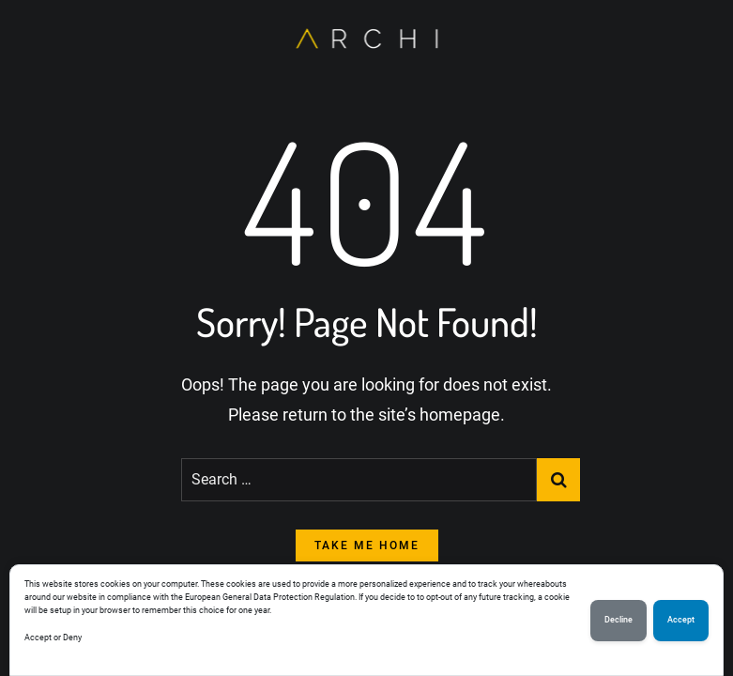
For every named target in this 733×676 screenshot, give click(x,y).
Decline (618, 619)
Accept (681, 619)
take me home (367, 545)
